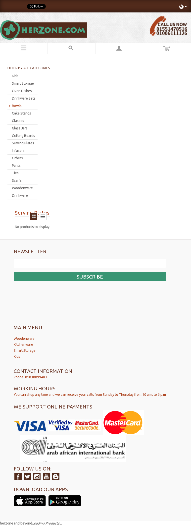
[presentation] (51, 306)
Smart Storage (25, 350)
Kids (17, 356)
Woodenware (24, 339)
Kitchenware (23, 345)
